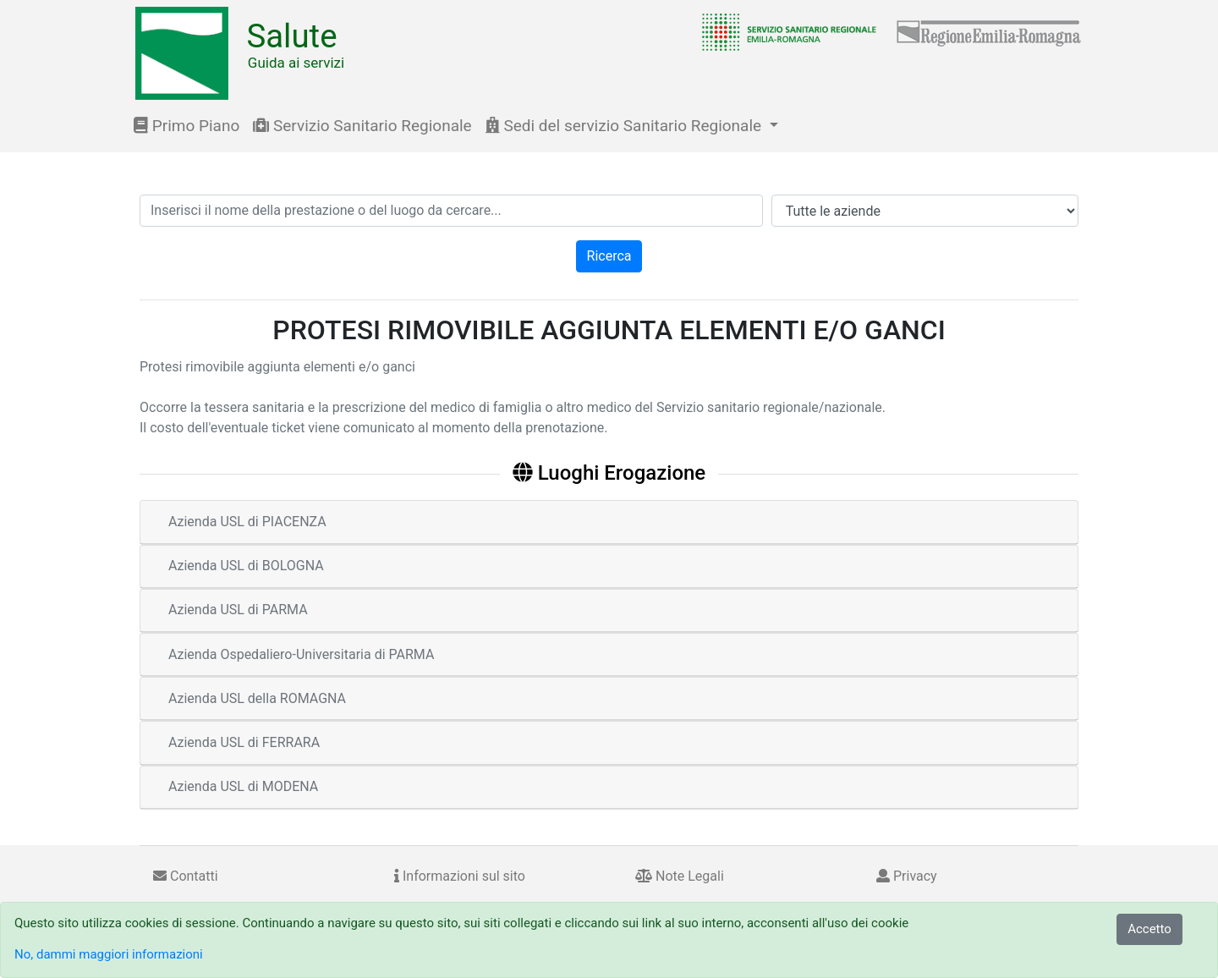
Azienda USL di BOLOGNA (246, 566)
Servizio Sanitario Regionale (362, 125)
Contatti (185, 876)
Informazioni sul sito (459, 876)
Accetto (1149, 929)
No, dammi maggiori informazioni (108, 954)
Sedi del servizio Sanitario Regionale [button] (625, 125)
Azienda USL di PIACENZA (247, 522)
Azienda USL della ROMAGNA (257, 698)
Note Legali (679, 876)
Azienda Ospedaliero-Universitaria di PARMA (301, 654)
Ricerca (609, 256)
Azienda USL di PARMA (238, 610)
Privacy (906, 876)
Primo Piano (186, 125)
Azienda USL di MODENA (243, 786)
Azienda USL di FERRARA (244, 742)
